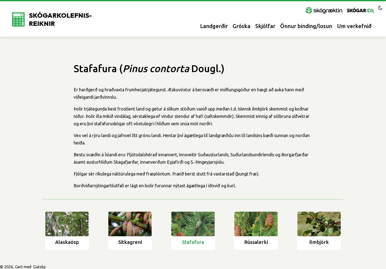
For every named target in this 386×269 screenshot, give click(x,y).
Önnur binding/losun (306, 26)
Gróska (241, 26)
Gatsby (39, 267)
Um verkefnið (354, 26)
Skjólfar (265, 26)
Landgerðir (214, 26)
